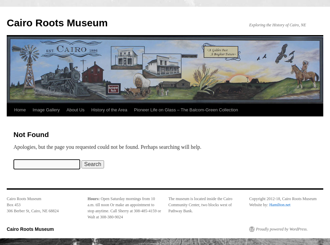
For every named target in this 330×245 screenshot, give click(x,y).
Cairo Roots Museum (57, 22)
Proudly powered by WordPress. (282, 229)
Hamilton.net (280, 204)
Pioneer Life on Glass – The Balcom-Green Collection (186, 109)
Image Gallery (46, 109)
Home (20, 109)
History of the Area (109, 109)
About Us (76, 109)
